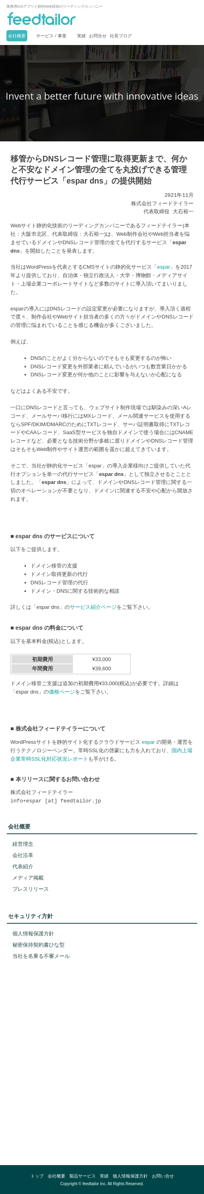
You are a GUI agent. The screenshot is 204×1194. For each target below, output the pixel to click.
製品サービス (82, 1176)
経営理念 (22, 844)
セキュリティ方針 (30, 916)
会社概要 (17, 35)
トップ (37, 1176)
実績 (81, 35)
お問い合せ (163, 1176)
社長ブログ (121, 35)
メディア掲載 (28, 878)
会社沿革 (22, 855)
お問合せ (98, 35)
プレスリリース (30, 889)
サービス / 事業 (51, 35)
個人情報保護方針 (33, 934)
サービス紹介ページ (93, 607)
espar (163, 267)
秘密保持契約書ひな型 (38, 945)
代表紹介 (22, 866)
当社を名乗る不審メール (41, 956)
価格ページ (62, 692)
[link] (102, 1125)
